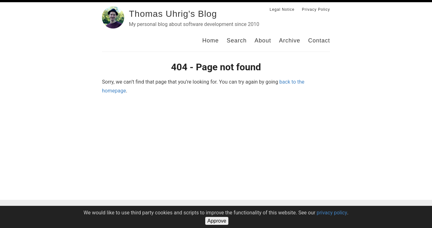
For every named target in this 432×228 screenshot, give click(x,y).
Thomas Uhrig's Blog (173, 14)
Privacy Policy (316, 9)
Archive (289, 40)
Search (237, 40)
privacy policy (332, 213)
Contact (319, 40)
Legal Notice (282, 9)
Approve (216, 221)
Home (210, 40)
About (263, 40)
